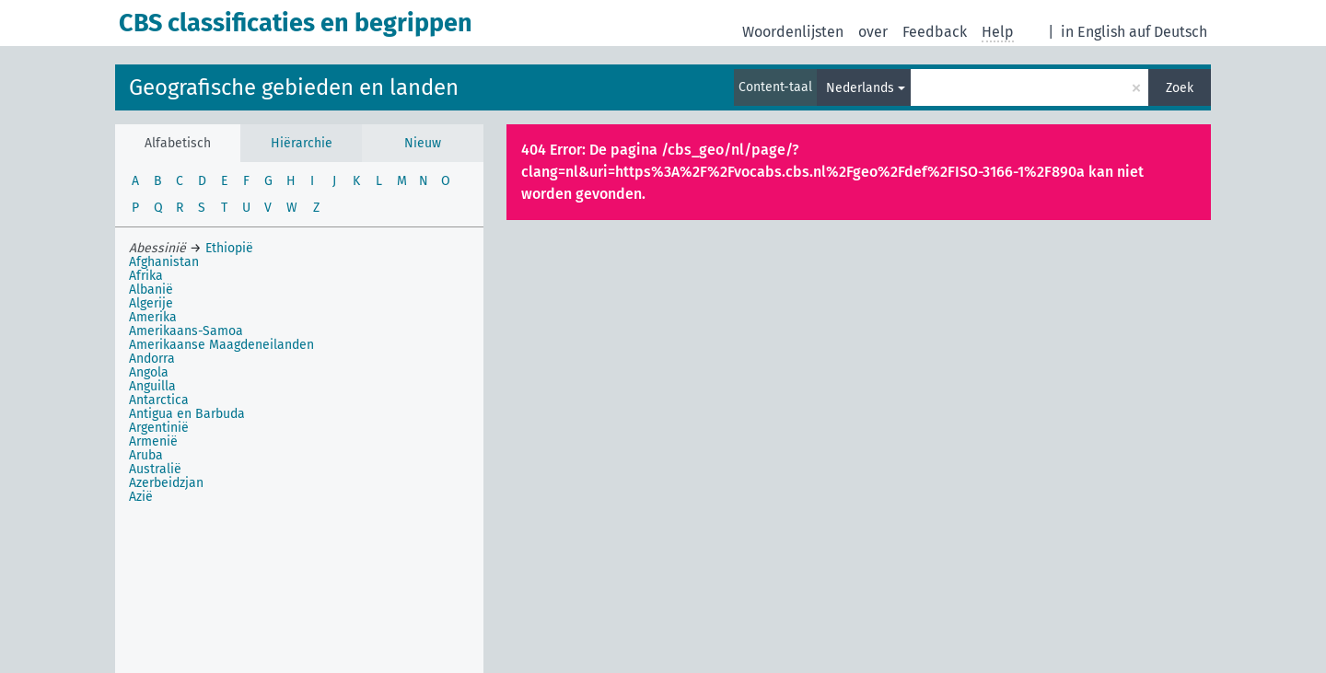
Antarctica (159, 400)
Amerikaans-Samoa (186, 331)
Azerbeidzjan (166, 483)
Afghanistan (164, 262)
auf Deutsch (1168, 32)
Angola (149, 372)
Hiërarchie (301, 143)
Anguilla (152, 386)
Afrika (146, 276)
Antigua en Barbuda (187, 414)
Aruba (146, 455)
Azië (141, 497)
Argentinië (159, 427)
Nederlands (860, 88)
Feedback (934, 32)
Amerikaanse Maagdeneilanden (221, 345)
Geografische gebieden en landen (294, 87)
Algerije (151, 303)
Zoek (1179, 88)
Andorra (152, 358)
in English (1093, 32)
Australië (155, 469)
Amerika (153, 317)
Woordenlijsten (792, 32)
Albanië (151, 289)
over (873, 32)
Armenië (153, 441)
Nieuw (422, 143)
